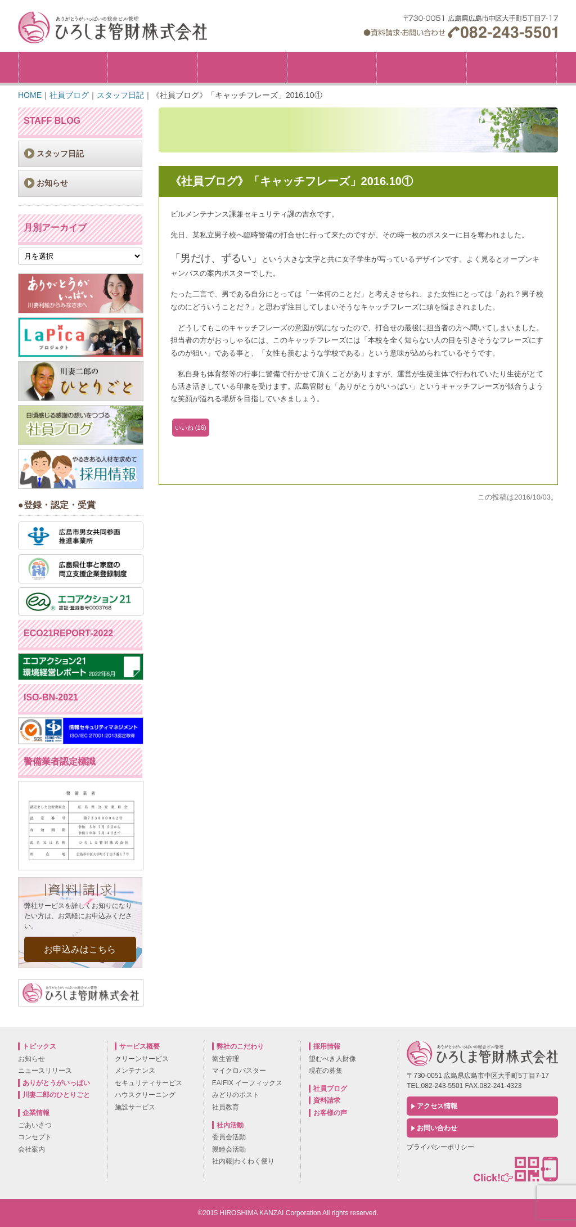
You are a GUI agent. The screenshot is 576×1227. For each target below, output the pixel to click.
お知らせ (52, 182)
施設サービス (135, 1107)
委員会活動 (229, 1137)
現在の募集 (326, 1071)
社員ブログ (330, 1089)
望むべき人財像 (332, 1059)
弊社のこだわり (242, 67)
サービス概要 (332, 67)
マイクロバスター (239, 1071)
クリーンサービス (142, 1059)
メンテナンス (135, 1071)
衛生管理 (225, 1059)
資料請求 (326, 1100)
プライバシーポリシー (440, 1147)
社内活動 (421, 67)
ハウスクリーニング (145, 1095)
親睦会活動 (229, 1149)
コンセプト (35, 1137)
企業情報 (152, 67)
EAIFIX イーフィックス (247, 1083)
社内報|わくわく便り (243, 1161)
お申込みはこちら (80, 949)
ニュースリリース (45, 1071)
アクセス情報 (437, 1106)
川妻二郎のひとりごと (56, 1095)
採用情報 (556, 55)
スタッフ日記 (60, 153)
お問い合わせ (437, 1128)
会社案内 (31, 1149)
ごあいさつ (35, 1125)
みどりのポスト (235, 1095)
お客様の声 (330, 1113)
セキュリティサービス (148, 1083)
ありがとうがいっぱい (56, 1083)
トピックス (63, 67)
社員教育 (225, 1107)
